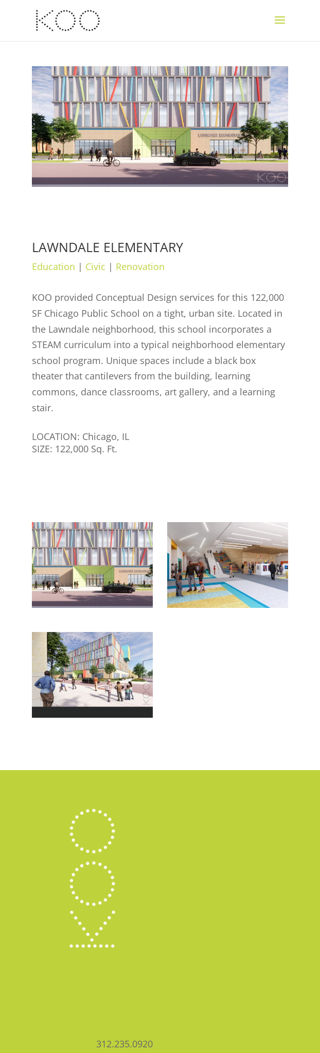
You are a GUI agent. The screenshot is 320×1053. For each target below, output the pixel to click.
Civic (95, 266)
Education (53, 266)
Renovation (140, 266)
